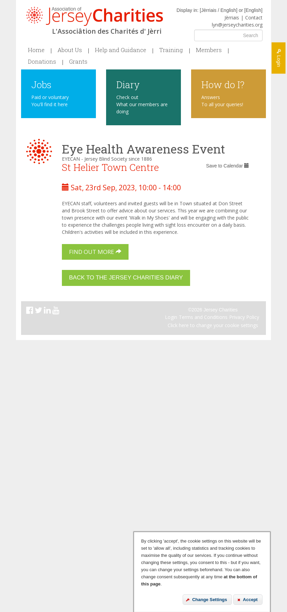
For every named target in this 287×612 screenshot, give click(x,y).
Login (171, 317)
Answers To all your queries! (222, 101)
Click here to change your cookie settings (213, 325)
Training (171, 50)
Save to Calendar (227, 165)
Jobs (41, 84)
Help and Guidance (120, 50)
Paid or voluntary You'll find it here (50, 101)
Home (36, 50)
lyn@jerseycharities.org (237, 24)
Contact (254, 17)
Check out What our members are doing (142, 104)
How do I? (222, 84)
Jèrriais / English (218, 10)
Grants (78, 61)
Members (209, 50)
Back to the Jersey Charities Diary (126, 277)
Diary (128, 84)
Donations (42, 61)
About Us (69, 50)
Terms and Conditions (203, 317)
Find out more (95, 252)
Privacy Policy (244, 317)
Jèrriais (231, 17)
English (253, 10)
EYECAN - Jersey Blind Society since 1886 (107, 159)
